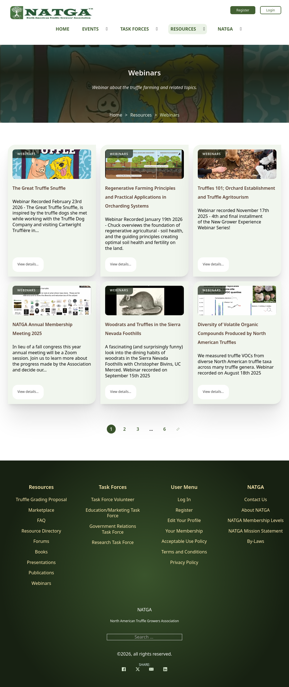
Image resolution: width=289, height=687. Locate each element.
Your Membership (184, 531)
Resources (183, 29)
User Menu (184, 487)
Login (270, 10)
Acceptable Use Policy (184, 541)
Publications (41, 573)
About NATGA (255, 510)
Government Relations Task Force (112, 529)
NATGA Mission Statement (255, 531)
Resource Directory (41, 531)
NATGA (225, 29)
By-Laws (255, 541)
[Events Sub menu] (107, 28)
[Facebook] (124, 670)
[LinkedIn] (165, 670)
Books (41, 552)
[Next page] (178, 429)
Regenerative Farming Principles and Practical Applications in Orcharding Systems (140, 197)
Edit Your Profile (184, 520)
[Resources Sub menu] (204, 28)
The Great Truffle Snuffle (39, 188)
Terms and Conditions (184, 552)
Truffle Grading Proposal (41, 500)
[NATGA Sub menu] (241, 28)
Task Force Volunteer (112, 500)
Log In (184, 500)
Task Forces (134, 29)
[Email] (151, 670)
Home (62, 29)
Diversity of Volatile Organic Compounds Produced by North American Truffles (232, 333)
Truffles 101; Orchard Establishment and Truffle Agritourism (236, 192)
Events (90, 29)
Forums (41, 541)
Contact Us (255, 500)
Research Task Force (113, 542)
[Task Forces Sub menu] (157, 28)
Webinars (26, 154)
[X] (137, 670)
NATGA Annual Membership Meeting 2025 (43, 328)
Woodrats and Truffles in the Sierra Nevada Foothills (143, 328)
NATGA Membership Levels (256, 520)
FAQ (41, 520)
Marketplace (41, 510)
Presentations (41, 562)
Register (243, 10)
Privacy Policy (184, 562)
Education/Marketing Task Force (113, 513)
